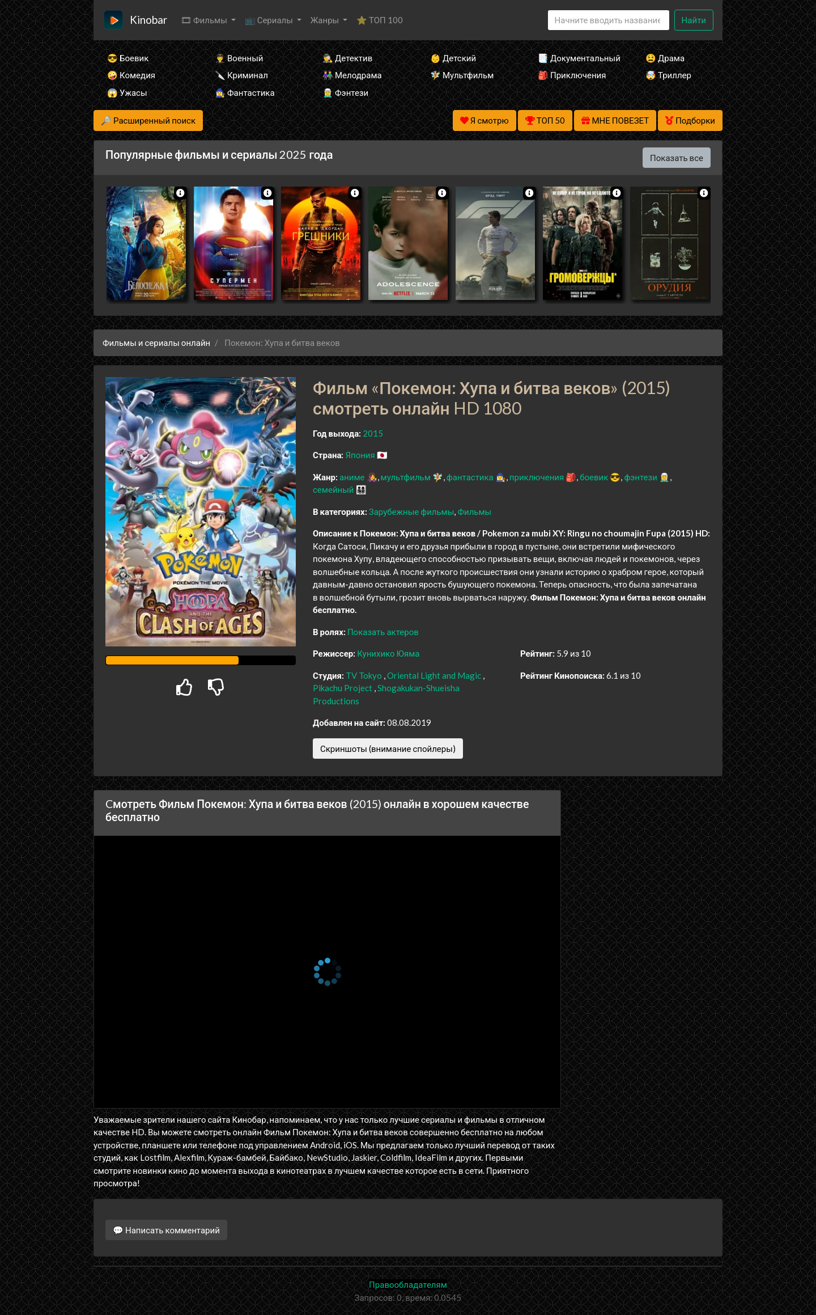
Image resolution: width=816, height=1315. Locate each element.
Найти (694, 20)
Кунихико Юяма (388, 653)
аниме (352, 477)
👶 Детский (453, 58)
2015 (373, 433)
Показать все (676, 158)
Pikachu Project (342, 688)
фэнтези (640, 477)
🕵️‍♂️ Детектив (347, 58)
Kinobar (148, 19)
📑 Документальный (576, 58)
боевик (594, 477)
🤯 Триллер (668, 75)
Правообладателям (408, 1284)
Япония (360, 455)
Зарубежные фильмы (411, 511)
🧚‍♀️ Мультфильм (462, 75)
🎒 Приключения (572, 75)
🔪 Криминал (241, 75)
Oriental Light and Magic (434, 675)
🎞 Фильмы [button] (205, 20)
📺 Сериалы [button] (270, 20)
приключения (536, 477)
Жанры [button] (326, 20)
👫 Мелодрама (352, 75)
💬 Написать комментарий (166, 1230)
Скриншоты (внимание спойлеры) (388, 748)
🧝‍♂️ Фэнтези (345, 92)
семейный (333, 489)
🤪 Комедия (131, 75)
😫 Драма (665, 58)
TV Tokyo (364, 675)
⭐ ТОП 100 (379, 20)
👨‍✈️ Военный (239, 58)
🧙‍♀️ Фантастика (245, 92)
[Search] (608, 20)
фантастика (470, 477)
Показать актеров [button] (383, 632)
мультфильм (406, 477)
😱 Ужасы (127, 92)
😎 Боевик (127, 58)
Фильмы (474, 511)
